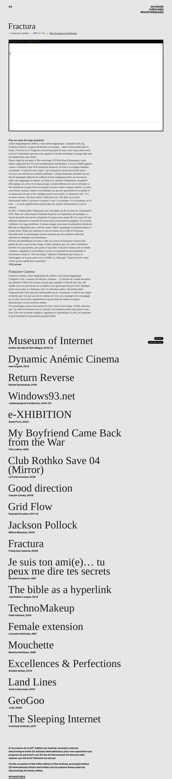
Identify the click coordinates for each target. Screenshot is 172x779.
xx (10, 6)
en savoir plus (17, 776)
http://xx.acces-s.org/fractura (63, 33)
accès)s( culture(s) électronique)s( (151, 9)
